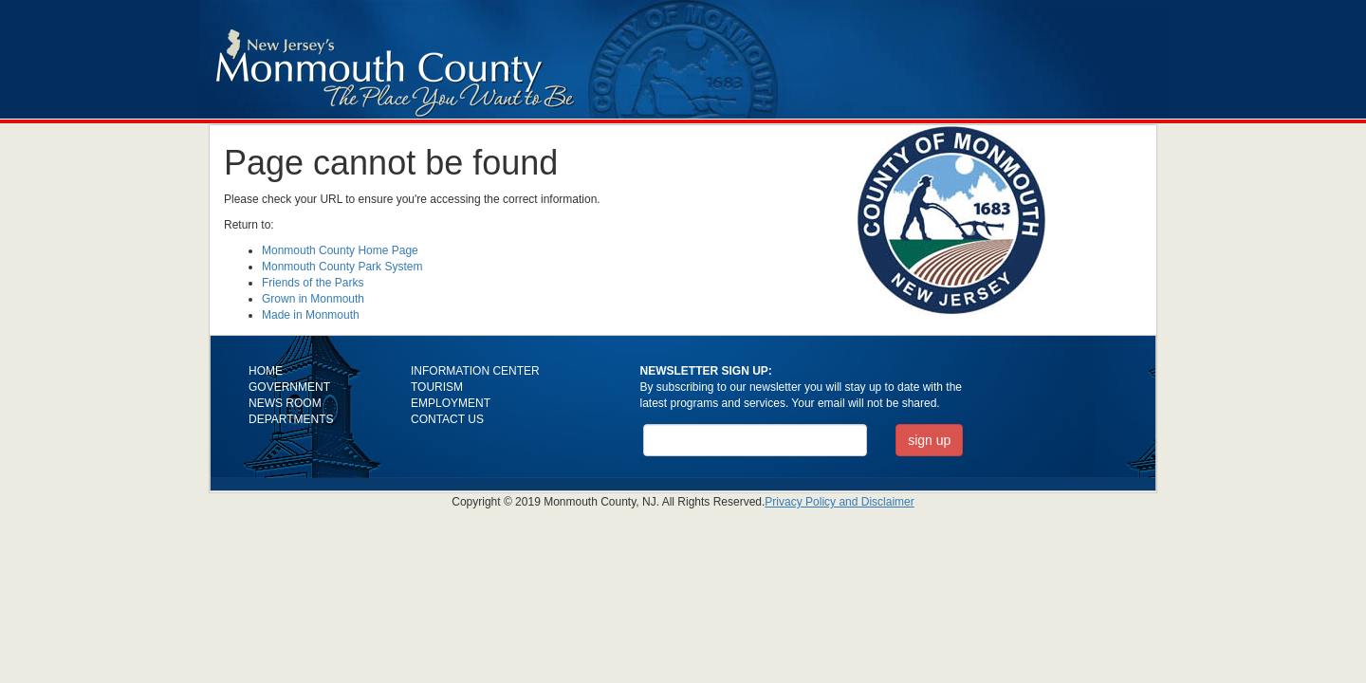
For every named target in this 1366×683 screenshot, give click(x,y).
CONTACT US (447, 419)
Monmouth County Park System (342, 266)
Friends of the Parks (312, 282)
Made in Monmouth (311, 315)
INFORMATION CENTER (475, 371)
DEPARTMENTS (291, 419)
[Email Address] (755, 440)
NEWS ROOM (285, 403)
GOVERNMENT (289, 387)
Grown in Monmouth (313, 298)
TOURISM (437, 387)
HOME (266, 371)
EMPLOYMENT (450, 403)
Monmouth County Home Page (340, 250)
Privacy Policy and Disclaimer (839, 501)
